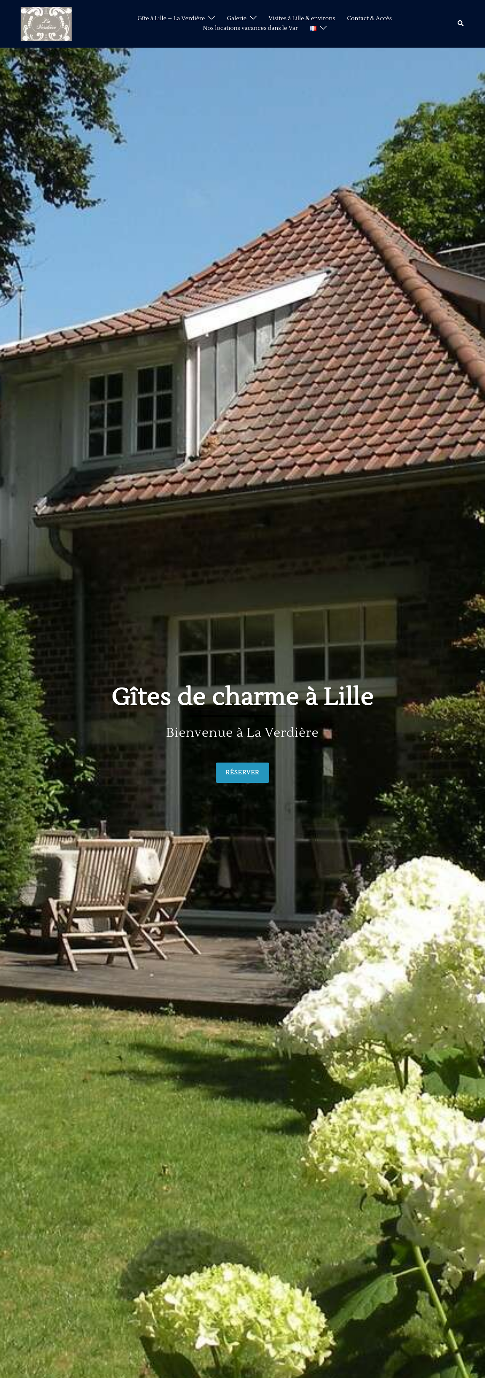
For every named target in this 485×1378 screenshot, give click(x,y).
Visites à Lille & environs (301, 18)
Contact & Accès (369, 18)
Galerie (237, 18)
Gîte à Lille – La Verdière (171, 18)
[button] (461, 23)
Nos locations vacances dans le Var (250, 28)
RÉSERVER (243, 772)
